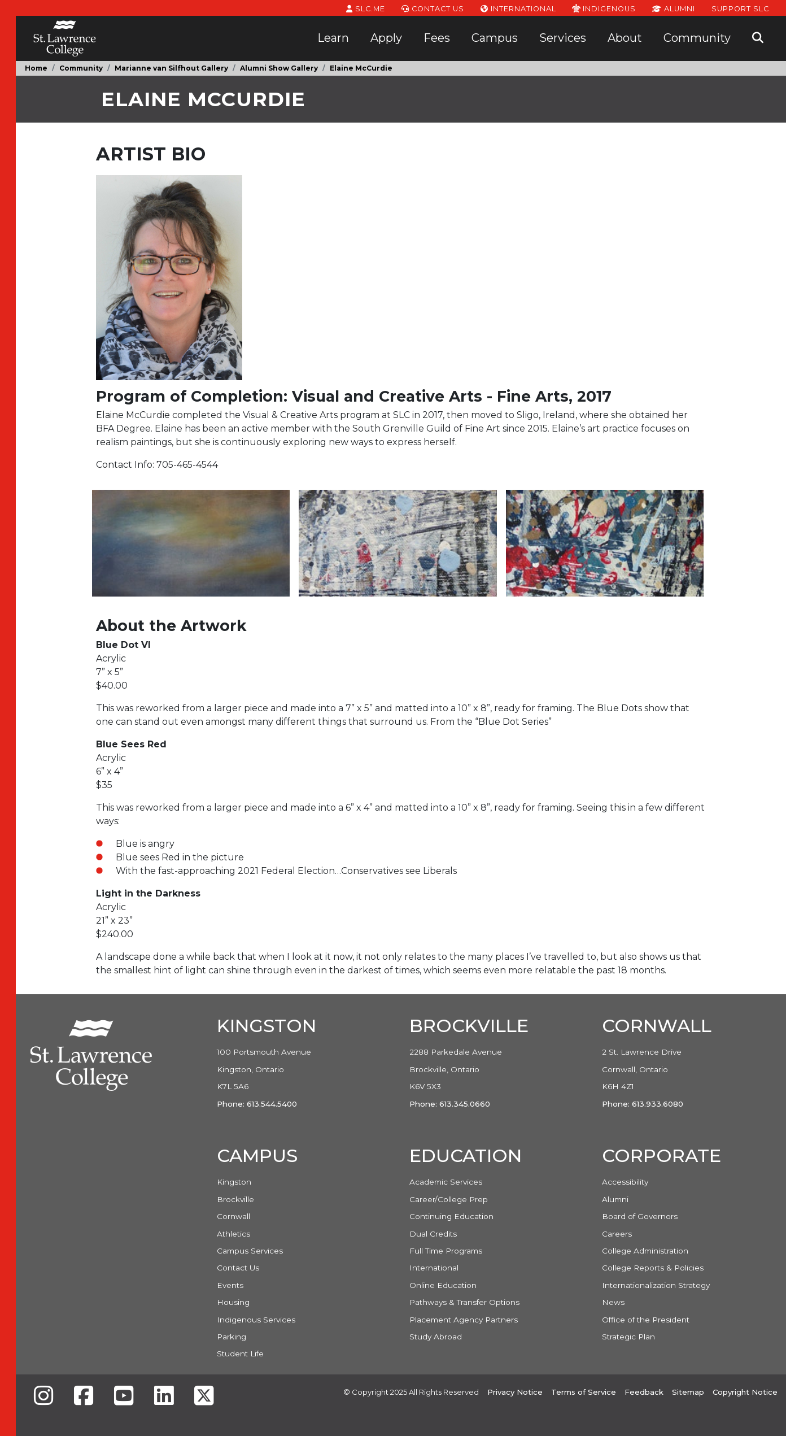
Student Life (240, 1353)
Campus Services (250, 1250)
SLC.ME (365, 8)
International (518, 8)
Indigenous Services (256, 1319)
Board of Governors (640, 1216)
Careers (617, 1233)
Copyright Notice (745, 1391)
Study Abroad (435, 1336)
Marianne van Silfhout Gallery (171, 68)
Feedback (644, 1391)
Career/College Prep (448, 1199)
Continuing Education (451, 1216)
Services (562, 38)
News (613, 1302)
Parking (231, 1336)
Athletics (233, 1233)
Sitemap (688, 1391)
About (625, 38)
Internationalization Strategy (656, 1285)
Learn (333, 38)
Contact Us (432, 8)
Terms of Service (583, 1391)
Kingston (234, 1181)
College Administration (645, 1250)
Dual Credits (433, 1233)
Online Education (443, 1285)
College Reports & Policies (653, 1267)
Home (36, 68)
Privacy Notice (515, 1391)
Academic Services (445, 1181)
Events (230, 1285)
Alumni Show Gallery (279, 68)
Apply (386, 38)
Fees (436, 38)
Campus (494, 38)
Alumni (673, 8)
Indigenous (604, 8)
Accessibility (625, 1181)
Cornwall (233, 1216)
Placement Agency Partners (463, 1319)
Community (697, 38)
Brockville (235, 1199)
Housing (233, 1302)
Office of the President (645, 1319)
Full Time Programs (445, 1250)
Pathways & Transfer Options (464, 1302)
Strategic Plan (628, 1336)
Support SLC (740, 8)
